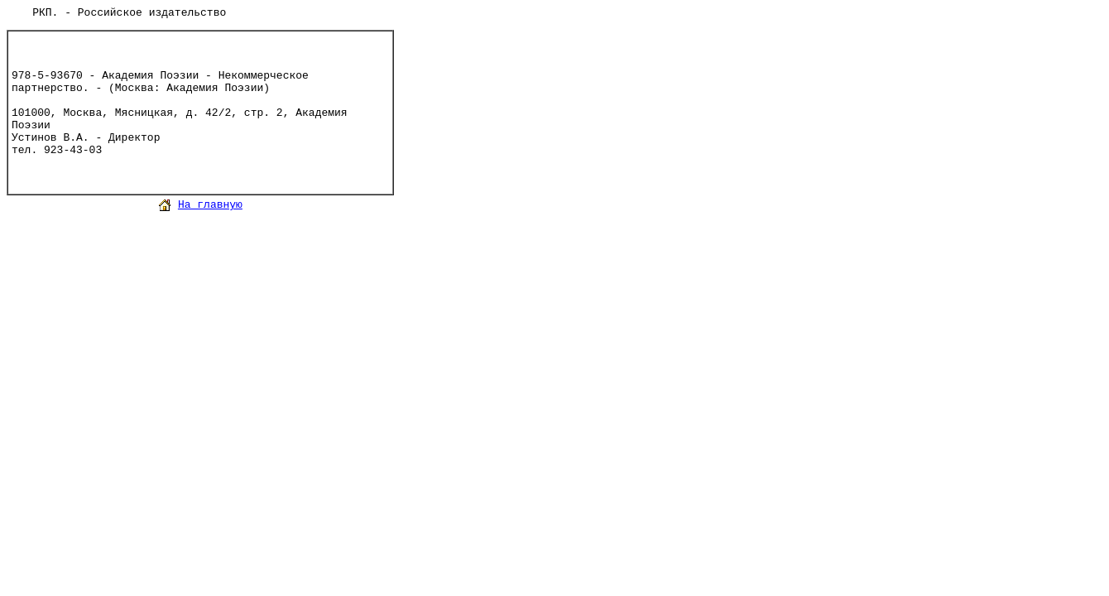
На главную (210, 205)
